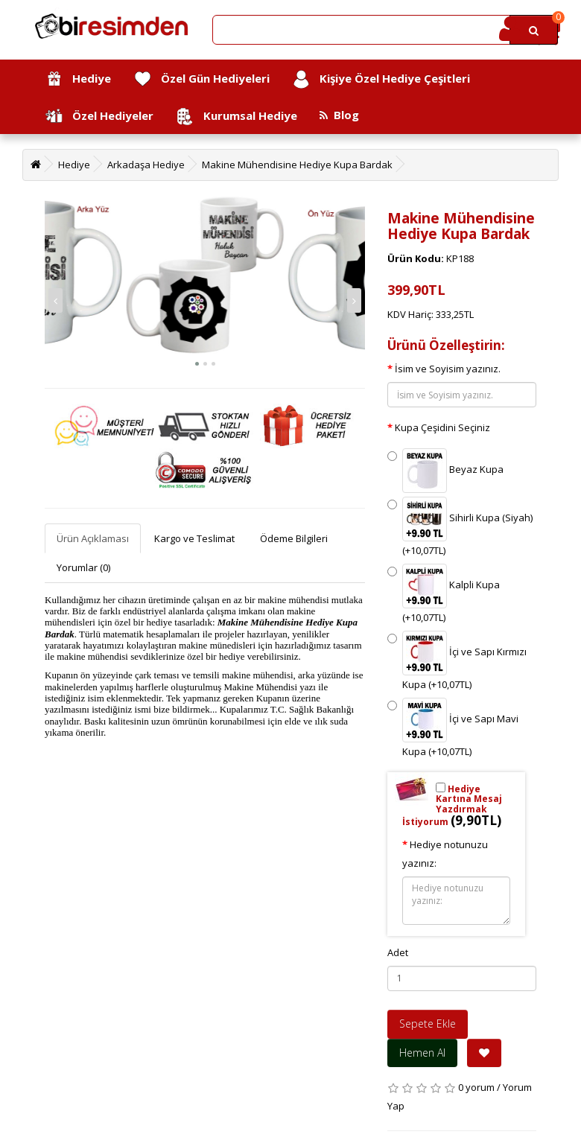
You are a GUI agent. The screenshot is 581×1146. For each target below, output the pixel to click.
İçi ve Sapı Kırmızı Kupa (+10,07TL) (457, 661)
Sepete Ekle (427, 1023)
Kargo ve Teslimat (194, 538)
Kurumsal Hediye (236, 116)
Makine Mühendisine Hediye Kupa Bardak (297, 164)
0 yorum (476, 1087)
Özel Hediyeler (99, 116)
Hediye (78, 79)
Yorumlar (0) (83, 567)
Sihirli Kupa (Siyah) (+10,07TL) (460, 527)
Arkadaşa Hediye (146, 164)
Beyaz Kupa (445, 470)
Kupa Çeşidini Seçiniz (442, 427)
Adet (397, 952)
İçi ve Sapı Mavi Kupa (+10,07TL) (452, 728)
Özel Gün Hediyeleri (201, 79)
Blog (339, 114)
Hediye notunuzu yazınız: (445, 854)
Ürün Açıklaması (93, 538)
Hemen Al (422, 1052)
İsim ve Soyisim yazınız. (448, 368)
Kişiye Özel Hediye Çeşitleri (381, 79)
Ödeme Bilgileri (294, 538)
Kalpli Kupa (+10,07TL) (443, 594)
